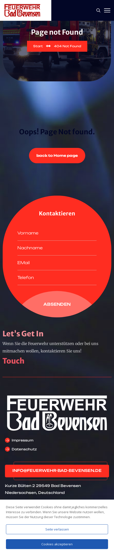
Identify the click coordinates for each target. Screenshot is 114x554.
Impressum (22, 440)
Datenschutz (24, 449)
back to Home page (57, 155)
